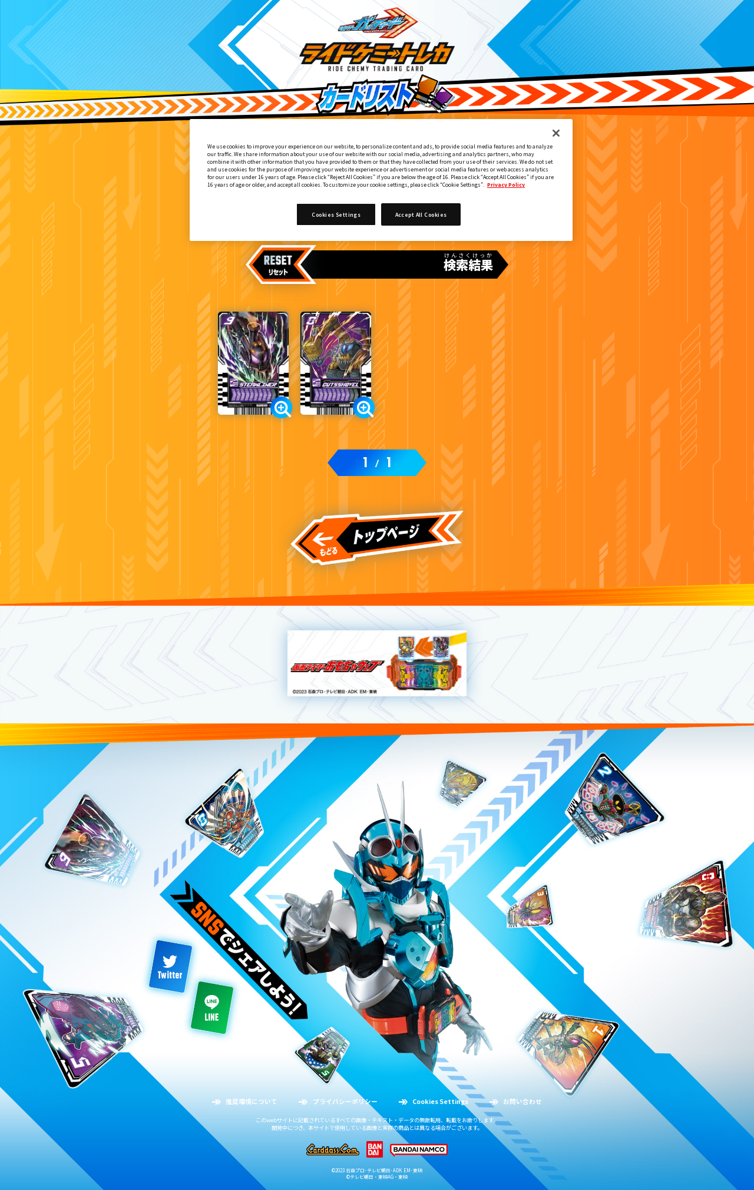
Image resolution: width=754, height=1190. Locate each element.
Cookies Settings (336, 214)
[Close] (556, 133)
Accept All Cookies (421, 214)
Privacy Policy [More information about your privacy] (506, 184)
